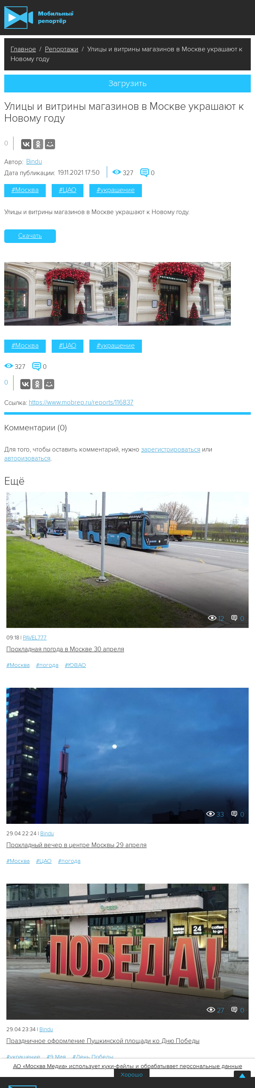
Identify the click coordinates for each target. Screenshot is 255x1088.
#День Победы (93, 1056)
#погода (47, 665)
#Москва (25, 190)
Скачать (30, 236)
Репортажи (61, 49)
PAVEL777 (35, 637)
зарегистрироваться (170, 449)
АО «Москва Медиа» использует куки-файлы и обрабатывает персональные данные (127, 1066)
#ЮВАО (75, 665)
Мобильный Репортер (38, 17)
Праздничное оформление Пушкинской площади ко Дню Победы (103, 1041)
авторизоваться (27, 458)
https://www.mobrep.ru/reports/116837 (81, 402)
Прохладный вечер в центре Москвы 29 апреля (76, 845)
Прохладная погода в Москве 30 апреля (65, 649)
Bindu (34, 161)
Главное (23, 49)
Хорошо (132, 1074)
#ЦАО (67, 190)
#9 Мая (56, 1056)
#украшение (116, 190)
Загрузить (127, 83)
